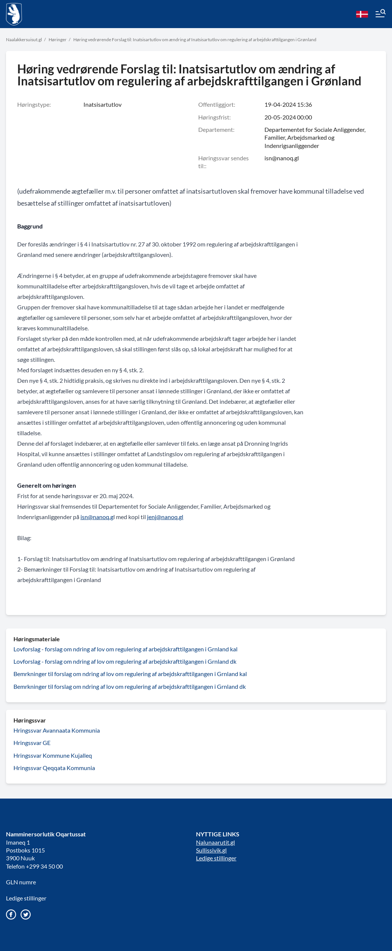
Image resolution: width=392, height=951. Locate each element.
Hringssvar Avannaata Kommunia (56, 730)
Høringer (58, 39)
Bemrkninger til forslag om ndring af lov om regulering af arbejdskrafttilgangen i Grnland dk (129, 686)
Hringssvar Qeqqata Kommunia (54, 767)
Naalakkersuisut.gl (24, 39)
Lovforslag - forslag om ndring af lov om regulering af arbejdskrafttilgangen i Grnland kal (125, 648)
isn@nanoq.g (96, 516)
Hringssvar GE (31, 742)
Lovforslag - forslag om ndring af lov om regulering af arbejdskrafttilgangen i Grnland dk (124, 661)
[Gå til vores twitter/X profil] (26, 914)
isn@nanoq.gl (281, 157)
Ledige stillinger (26, 898)
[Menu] (380, 14)
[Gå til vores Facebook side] (11, 914)
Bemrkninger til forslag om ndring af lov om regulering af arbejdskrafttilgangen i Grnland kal (130, 673)
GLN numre (21, 881)
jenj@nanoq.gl (165, 516)
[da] (362, 14)
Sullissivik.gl (211, 850)
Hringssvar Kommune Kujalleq (52, 755)
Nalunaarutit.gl (215, 842)
